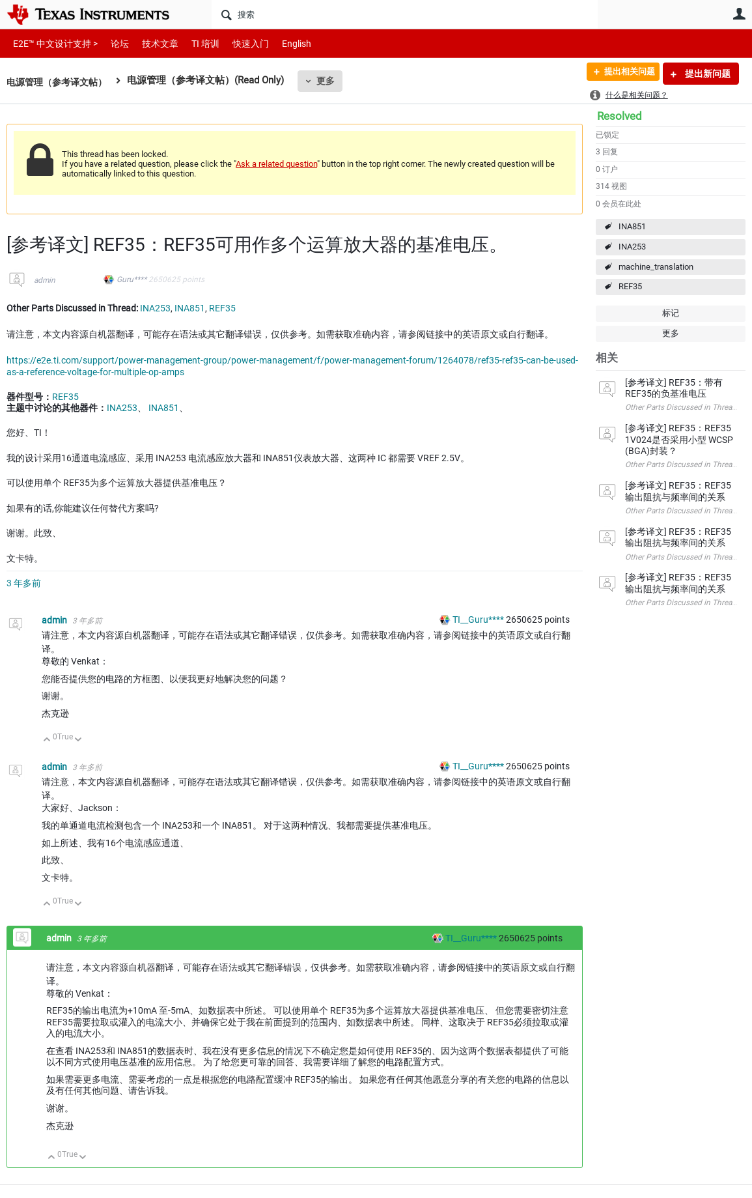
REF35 (630, 286)
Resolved (619, 115)
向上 (47, 740)
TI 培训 (194, 43)
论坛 (112, 43)
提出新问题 (707, 73)
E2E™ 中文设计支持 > (52, 43)
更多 (333, 81)
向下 (78, 740)
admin (44, 280)
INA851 (632, 226)
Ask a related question (276, 164)
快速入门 (238, 43)
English (281, 43)
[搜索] (405, 14)
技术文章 (151, 43)
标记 (670, 313)
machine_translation (656, 267)
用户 (738, 13)
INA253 (632, 246)
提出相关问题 (623, 73)
